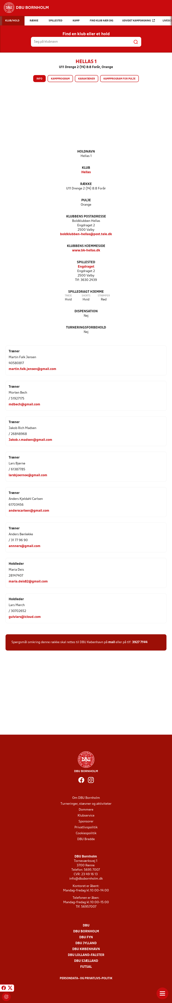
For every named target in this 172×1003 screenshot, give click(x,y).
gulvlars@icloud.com (25, 617)
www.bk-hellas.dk (86, 250)
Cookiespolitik (86, 833)
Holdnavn (86, 151)
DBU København (86, 949)
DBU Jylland (86, 943)
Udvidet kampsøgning (138, 20)
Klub (86, 168)
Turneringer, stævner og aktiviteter (86, 803)
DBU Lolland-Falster (86, 955)
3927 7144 (139, 642)
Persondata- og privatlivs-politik (86, 978)
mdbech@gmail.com (24, 404)
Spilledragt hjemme (86, 291)
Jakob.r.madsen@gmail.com (30, 440)
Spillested (86, 262)
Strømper (104, 296)
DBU (86, 925)
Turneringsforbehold (86, 327)
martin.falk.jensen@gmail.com (32, 369)
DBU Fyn (86, 937)
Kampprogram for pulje (119, 79)
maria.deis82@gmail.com (28, 581)
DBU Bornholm (86, 931)
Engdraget (86, 266)
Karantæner (86, 79)
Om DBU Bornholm (86, 798)
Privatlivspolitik (86, 827)
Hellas (86, 172)
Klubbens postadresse (86, 216)
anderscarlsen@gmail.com (29, 510)
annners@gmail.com (24, 546)
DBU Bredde (86, 839)
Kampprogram (60, 79)
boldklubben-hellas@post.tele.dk (86, 234)
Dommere (86, 809)
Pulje (86, 200)
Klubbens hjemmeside (86, 246)
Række (86, 184)
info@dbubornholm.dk (86, 878)
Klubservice (86, 815)
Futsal (86, 967)
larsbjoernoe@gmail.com (28, 475)
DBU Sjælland (86, 961)
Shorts (86, 296)
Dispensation (86, 311)
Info (39, 79)
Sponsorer (86, 821)
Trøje (68, 296)
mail (111, 642)
